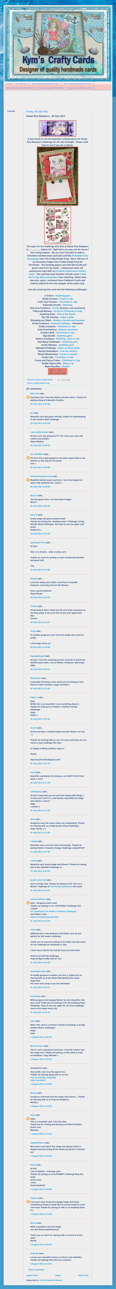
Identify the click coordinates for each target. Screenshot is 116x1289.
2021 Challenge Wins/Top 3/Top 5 (20, 88)
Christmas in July (68, 302)
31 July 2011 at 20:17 (40, 987)
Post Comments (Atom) (51, 1280)
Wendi (33, 1223)
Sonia (33, 1165)
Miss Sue (34, 393)
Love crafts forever (39, 432)
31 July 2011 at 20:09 (40, 962)
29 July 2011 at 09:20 (40, 487)
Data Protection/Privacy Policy (80, 88)
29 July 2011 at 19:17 (40, 622)
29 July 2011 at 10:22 (40, 534)
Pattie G (34, 697)
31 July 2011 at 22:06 (40, 1012)
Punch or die (66, 299)
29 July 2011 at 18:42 (40, 597)
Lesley (33, 861)
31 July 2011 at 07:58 (40, 852)
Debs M (33, 515)
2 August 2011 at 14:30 (41, 1214)
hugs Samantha (38, 1080)
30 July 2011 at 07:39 (40, 763)
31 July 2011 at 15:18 (40, 921)
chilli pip (34, 1253)
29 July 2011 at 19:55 (40, 647)
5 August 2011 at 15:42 (41, 1264)
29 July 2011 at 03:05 (40, 423)
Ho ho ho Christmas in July (68, 311)
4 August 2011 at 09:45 (41, 1244)
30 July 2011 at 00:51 (40, 669)
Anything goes (63, 295)
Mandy (33, 1093)
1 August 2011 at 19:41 (41, 1134)
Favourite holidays (60, 323)
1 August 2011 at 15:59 (41, 1084)
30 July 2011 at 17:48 (40, 810)
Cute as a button (68, 351)
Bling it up (68, 363)
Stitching (67, 305)
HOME (9, 84)
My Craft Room (22, 84)
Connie (33, 606)
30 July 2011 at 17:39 (40, 783)
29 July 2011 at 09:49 (40, 506)
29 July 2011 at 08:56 (40, 467)
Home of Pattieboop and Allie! (44, 917)
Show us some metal (69, 348)
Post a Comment (36, 1269)
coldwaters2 (36, 791)
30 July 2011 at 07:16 (40, 719)
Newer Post (32, 1275)
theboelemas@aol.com (41, 476)
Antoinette (35, 996)
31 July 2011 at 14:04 (40, 871)
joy (31, 413)
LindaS (33, 841)
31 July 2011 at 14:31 (40, 890)
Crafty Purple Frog (42, 383)
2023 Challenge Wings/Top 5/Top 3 (46, 84)
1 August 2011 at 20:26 (41, 1156)
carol (32, 772)
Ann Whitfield (36, 454)
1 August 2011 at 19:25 (41, 1106)
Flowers (66, 366)
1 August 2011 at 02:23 (41, 1037)
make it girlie (67, 317)
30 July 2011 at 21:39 (40, 832)
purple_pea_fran (38, 880)
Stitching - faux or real (67, 338)
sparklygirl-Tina (37, 542)
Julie (32, 1021)
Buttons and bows (68, 329)
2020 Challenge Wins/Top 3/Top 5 (50, 88)
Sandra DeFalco (37, 899)
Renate (33, 578)
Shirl (32, 819)
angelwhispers (37, 1143)
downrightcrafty (37, 971)
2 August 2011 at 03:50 (41, 1189)
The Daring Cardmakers (61, 886)
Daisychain (35, 678)
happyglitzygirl (37, 656)
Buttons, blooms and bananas (69, 320)
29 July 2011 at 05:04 (40, 445)
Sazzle (33, 728)
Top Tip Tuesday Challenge (43, 1077)
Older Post (83, 1275)
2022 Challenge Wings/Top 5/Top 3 (78, 84)
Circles (56, 308)
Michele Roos (36, 1046)
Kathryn (34, 1198)
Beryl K (33, 495)
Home (58, 1275)
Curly (32, 930)
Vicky (33, 631)
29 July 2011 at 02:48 (40, 404)
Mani (32, 1115)
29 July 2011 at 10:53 (40, 570)
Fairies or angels (68, 354)
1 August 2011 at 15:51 (41, 1059)
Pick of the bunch (66, 314)
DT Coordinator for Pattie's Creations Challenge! (53, 911)
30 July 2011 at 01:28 (40, 688)
